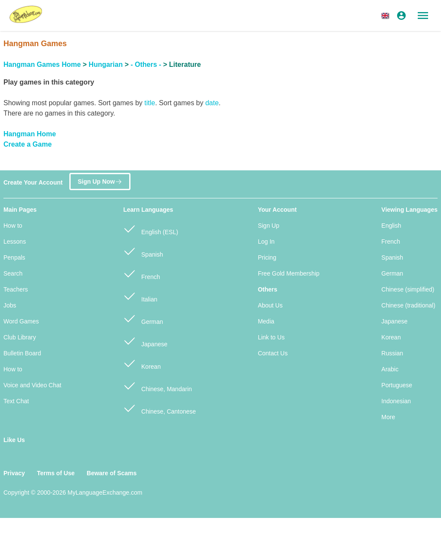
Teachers (15, 289)
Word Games (21, 321)
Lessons (14, 241)
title (149, 103)
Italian (140, 296)
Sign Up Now (100, 180)
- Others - (145, 64)
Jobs (9, 305)
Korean (142, 363)
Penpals (14, 257)
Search (12, 273)
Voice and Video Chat (32, 385)
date (212, 103)
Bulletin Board (22, 353)
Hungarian (106, 64)
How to (12, 225)
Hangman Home (29, 134)
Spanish (143, 251)
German (143, 318)
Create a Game (27, 144)
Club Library (19, 337)
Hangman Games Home (42, 64)
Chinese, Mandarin (157, 385)
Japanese (145, 340)
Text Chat (16, 401)
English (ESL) (150, 228)
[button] (386, 15)
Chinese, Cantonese (159, 408)
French (141, 273)
